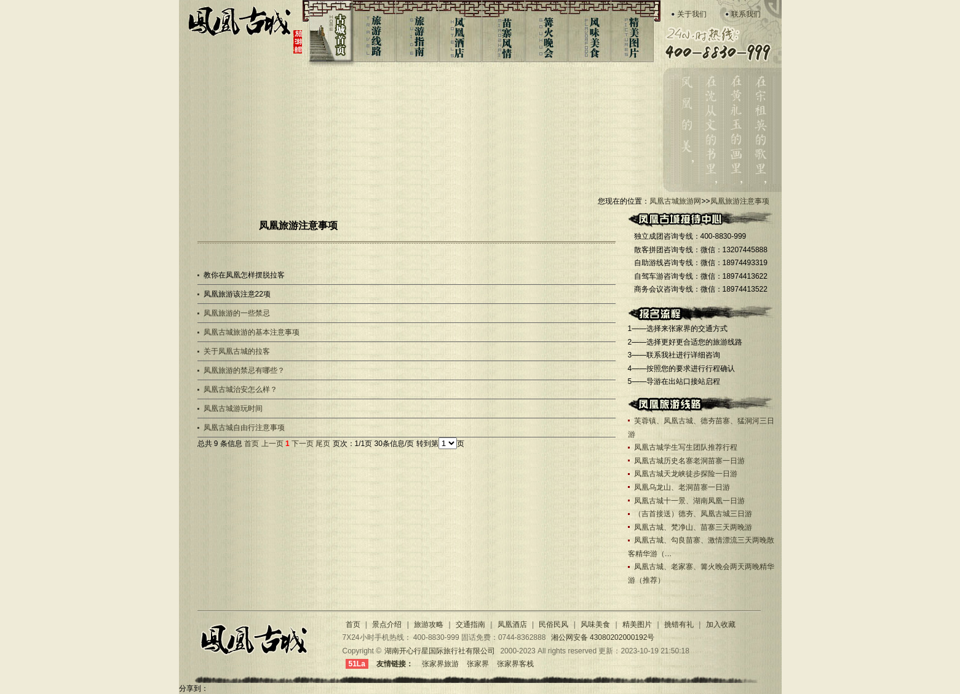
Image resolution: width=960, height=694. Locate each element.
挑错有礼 (679, 624)
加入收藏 (721, 624)
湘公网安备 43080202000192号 (603, 637)
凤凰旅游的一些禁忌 (237, 313)
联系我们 (746, 14)
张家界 (478, 664)
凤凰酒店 (460, 34)
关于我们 (692, 14)
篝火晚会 (547, 34)
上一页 (272, 443)
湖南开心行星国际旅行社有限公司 (439, 651)
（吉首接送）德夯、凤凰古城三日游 (693, 513)
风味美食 (591, 34)
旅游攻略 (428, 624)
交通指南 (470, 624)
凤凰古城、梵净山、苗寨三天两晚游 (693, 527)
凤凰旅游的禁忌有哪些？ (244, 370)
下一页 (303, 443)
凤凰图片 (635, 34)
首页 (251, 443)
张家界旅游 (440, 664)
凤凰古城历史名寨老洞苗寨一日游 (689, 461)
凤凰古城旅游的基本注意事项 (252, 332)
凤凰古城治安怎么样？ (240, 389)
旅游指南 (416, 34)
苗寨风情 (504, 34)
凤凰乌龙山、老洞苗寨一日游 (682, 487)
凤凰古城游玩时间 (233, 408)
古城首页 (326, 34)
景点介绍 (387, 624)
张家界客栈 (515, 664)
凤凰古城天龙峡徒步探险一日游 (685, 473)
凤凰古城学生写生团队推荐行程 (685, 447)
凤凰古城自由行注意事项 (244, 427)
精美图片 (637, 624)
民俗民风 (553, 624)
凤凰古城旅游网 (244, 31)
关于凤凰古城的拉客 (237, 351)
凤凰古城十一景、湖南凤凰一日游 (689, 501)
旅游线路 (373, 34)
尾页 (322, 443)
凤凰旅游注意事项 (739, 201)
